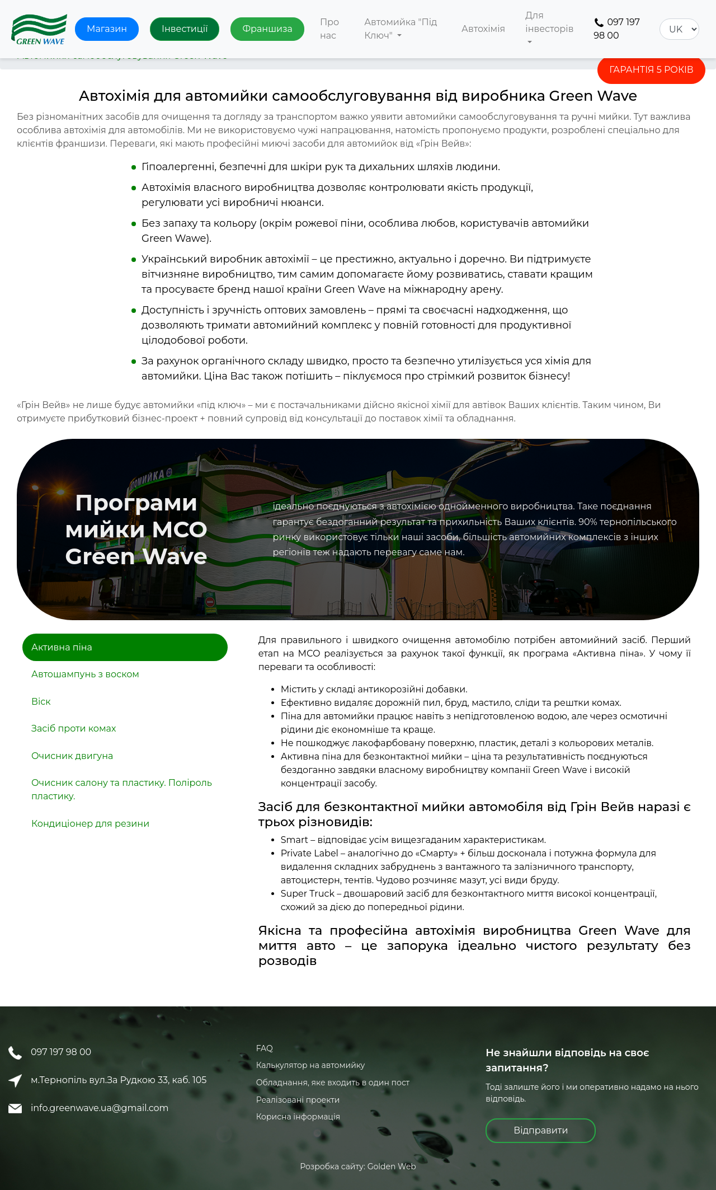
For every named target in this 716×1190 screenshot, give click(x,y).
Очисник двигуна (72, 756)
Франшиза (267, 29)
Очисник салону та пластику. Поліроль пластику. (121, 789)
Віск (41, 701)
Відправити (541, 1130)
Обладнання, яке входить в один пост (333, 1082)
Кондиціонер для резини (90, 823)
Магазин (107, 29)
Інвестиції (185, 29)
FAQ (264, 1048)
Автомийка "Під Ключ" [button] (400, 29)
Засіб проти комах (73, 728)
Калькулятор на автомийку (310, 1065)
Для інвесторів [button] (549, 22)
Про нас (329, 29)
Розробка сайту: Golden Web (358, 1166)
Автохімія (483, 29)
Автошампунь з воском (85, 674)
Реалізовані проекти (298, 1100)
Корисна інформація (298, 1117)
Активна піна (61, 647)
